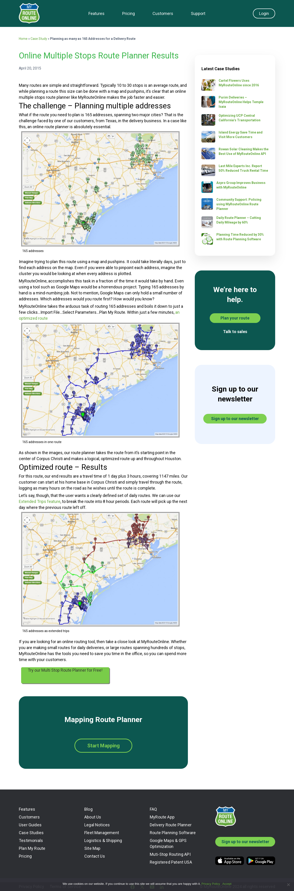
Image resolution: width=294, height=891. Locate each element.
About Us (92, 817)
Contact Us (94, 856)
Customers (163, 13)
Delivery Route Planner (171, 824)
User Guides (30, 824)
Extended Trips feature (39, 501)
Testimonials (31, 840)
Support (198, 13)
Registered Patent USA (171, 862)
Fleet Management (101, 832)
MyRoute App (162, 817)
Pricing (128, 13)
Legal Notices (97, 824)
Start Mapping (103, 746)
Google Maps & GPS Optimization (168, 843)
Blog (88, 809)
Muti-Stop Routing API (170, 854)
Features (96, 13)
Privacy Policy (210, 883)
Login (264, 13)
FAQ (153, 809)
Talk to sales (235, 331)
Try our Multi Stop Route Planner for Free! (65, 670)
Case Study (39, 39)
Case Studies (31, 832)
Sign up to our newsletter (235, 418)
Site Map (92, 848)
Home (23, 39)
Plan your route (234, 318)
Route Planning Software (173, 832)
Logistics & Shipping (103, 840)
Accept (227, 883)
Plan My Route (32, 848)
